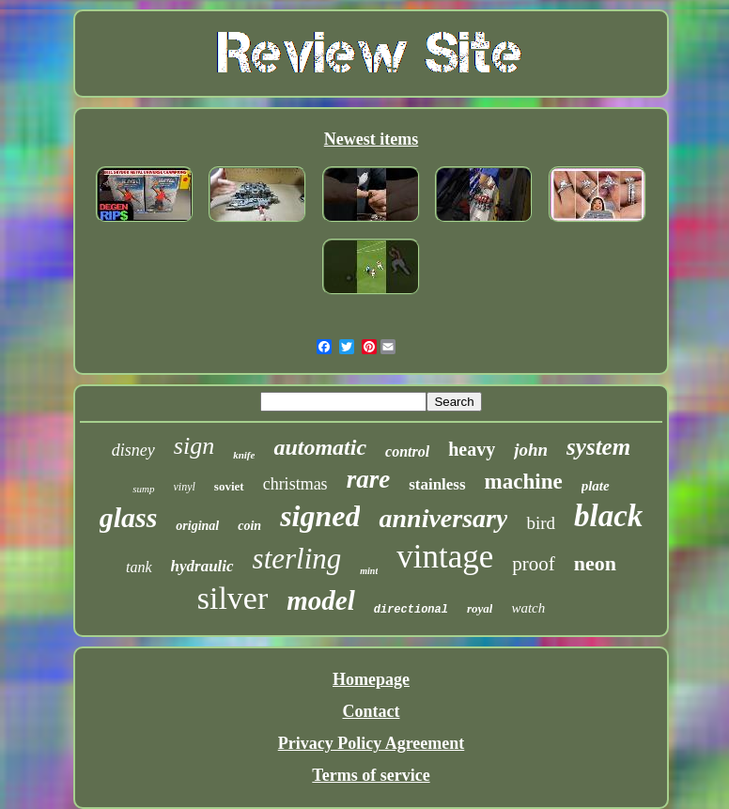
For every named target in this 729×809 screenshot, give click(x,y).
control (407, 451)
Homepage (371, 679)
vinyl (184, 486)
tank (139, 567)
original (197, 526)
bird (540, 523)
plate (596, 485)
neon (595, 563)
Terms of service (370, 775)
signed (320, 516)
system (598, 446)
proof (533, 563)
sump (143, 488)
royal (479, 608)
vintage (444, 556)
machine (524, 481)
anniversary (443, 518)
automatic (319, 447)
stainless (437, 484)
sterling (297, 558)
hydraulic (202, 566)
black (608, 516)
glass (129, 517)
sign (194, 445)
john (531, 449)
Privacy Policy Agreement (371, 743)
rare (369, 479)
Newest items (371, 139)
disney (133, 450)
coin (249, 526)
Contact (370, 711)
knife (244, 454)
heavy (471, 449)
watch (528, 607)
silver (233, 598)
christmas (295, 484)
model (321, 600)
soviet (229, 486)
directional (411, 609)
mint (369, 571)
